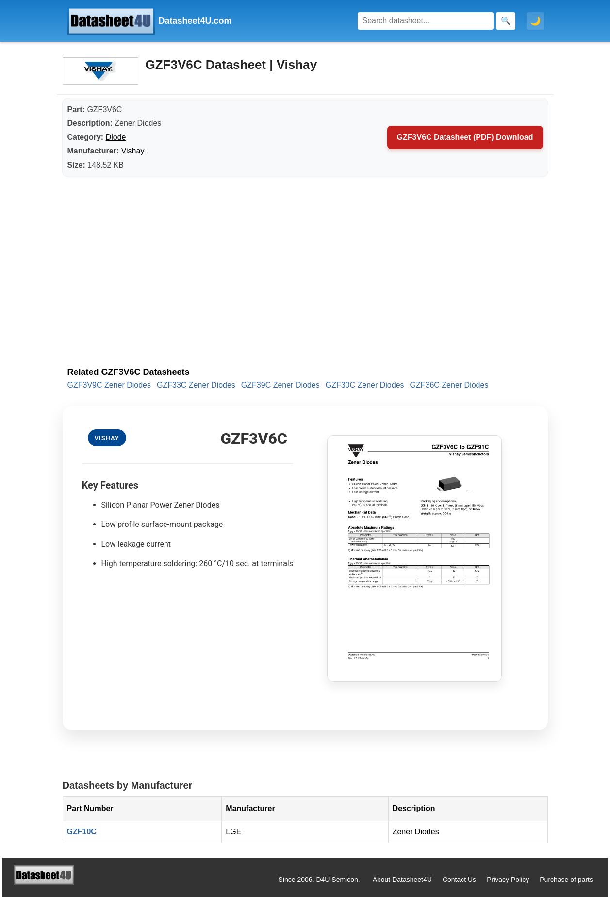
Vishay (133, 151)
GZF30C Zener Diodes (365, 385)
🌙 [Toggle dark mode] (535, 21)
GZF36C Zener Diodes (449, 385)
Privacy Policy (508, 879)
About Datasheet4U (402, 879)
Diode (116, 137)
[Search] (426, 21)
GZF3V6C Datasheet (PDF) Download (465, 137)
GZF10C (82, 832)
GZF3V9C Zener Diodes (109, 385)
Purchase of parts (566, 879)
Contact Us (459, 879)
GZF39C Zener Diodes (280, 385)
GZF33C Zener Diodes (196, 385)
